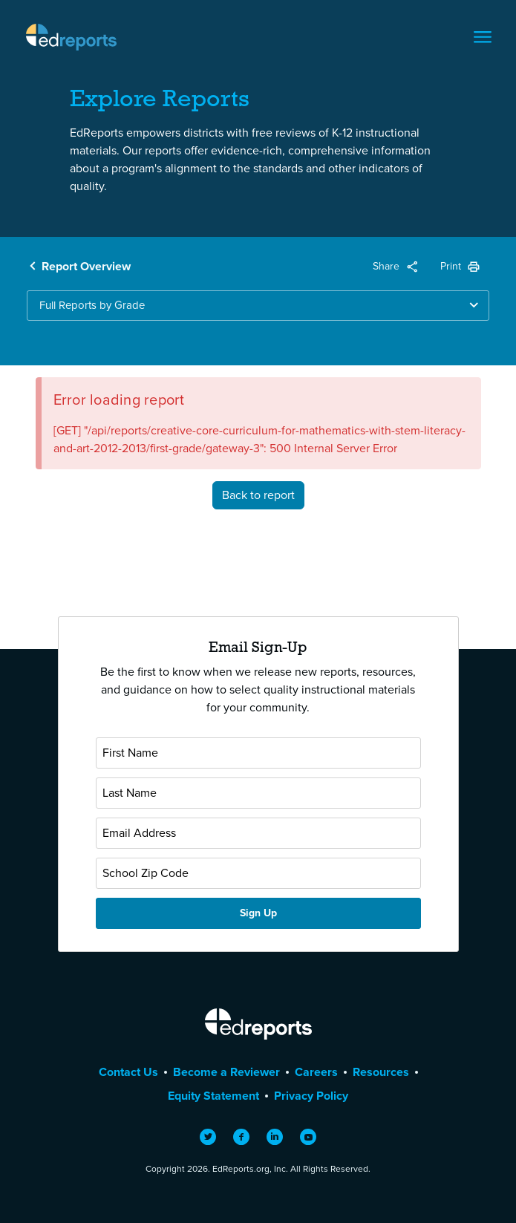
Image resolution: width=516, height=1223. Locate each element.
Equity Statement (213, 1095)
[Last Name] (258, 793)
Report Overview (86, 266)
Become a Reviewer (226, 1071)
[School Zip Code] (258, 873)
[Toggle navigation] (482, 37)
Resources (381, 1071)
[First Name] (258, 753)
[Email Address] (258, 833)
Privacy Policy (311, 1095)
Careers (316, 1071)
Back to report (258, 494)
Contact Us (128, 1071)
